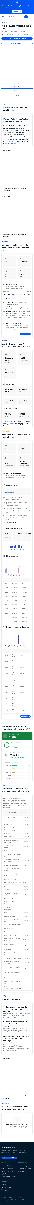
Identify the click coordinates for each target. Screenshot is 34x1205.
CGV (12, 1200)
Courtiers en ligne (23, 1166)
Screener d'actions (6, 1166)
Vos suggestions (6, 1190)
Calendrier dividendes (7, 1168)
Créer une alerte (17, 43)
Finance (25, 34)
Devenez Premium (12, 492)
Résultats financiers (7, 1171)
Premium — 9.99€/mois (9, 1157)
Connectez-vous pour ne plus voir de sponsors (15, 189)
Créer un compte (6, 1187)
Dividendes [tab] (17, 91)
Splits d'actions (5, 1174)
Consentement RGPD (20, 1200)
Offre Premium (22, 1174)
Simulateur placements (24, 1168)
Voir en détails (25, 334)
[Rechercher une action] (14, 16)
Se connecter (5, 1184)
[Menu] (31, 16)
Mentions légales (5, 1200)
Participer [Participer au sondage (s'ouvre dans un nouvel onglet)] (17, 11)
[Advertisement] (17, 66)
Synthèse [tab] (17, 86)
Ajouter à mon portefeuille (17, 38)
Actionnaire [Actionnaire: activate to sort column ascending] (13, 812)
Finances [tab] (17, 95)
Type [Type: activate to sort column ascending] (26, 812)
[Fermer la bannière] (31, 7)
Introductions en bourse (8, 1176)
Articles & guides (23, 1171)
